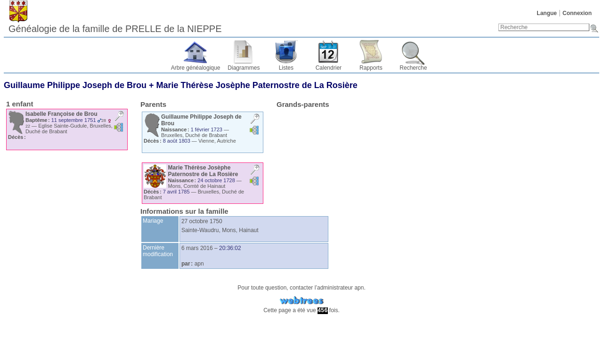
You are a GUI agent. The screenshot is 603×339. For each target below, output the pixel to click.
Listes (286, 68)
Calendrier (329, 68)
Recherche (413, 68)
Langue (547, 13)
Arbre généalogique (195, 68)
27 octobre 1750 (201, 221)
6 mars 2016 (197, 248)
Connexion (577, 13)
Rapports (371, 68)
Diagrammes (244, 68)
